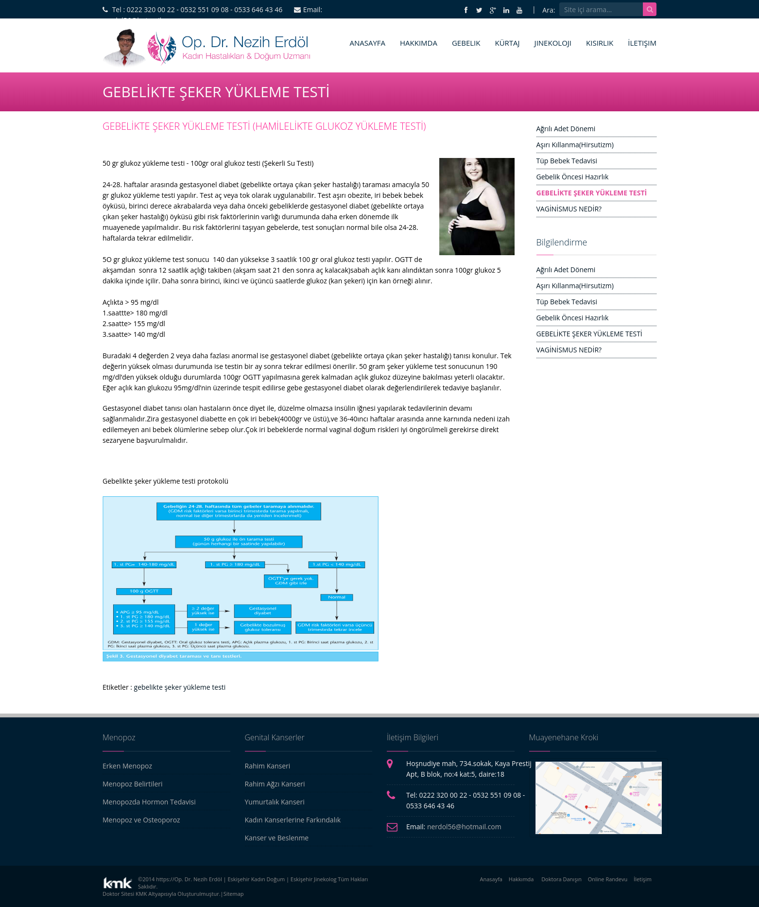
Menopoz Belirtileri (133, 783)
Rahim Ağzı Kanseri (275, 783)
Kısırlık (599, 43)
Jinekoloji (553, 43)
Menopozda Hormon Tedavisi (149, 801)
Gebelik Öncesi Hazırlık (572, 176)
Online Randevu (607, 879)
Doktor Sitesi (118, 893)
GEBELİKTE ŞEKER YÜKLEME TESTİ (591, 192)
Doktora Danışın (561, 879)
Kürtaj (507, 43)
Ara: (548, 10)
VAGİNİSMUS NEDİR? (569, 208)
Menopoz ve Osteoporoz (141, 819)
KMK (141, 893)
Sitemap (234, 893)
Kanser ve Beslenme (277, 837)
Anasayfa (367, 43)
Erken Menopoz (127, 765)
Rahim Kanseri (268, 765)
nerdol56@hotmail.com (464, 826)
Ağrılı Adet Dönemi (566, 128)
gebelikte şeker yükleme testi (180, 687)
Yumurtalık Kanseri (275, 801)
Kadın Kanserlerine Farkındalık (293, 819)
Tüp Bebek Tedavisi (566, 160)
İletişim (642, 43)
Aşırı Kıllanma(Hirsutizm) (575, 144)
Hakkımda (418, 43)
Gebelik (466, 43)
